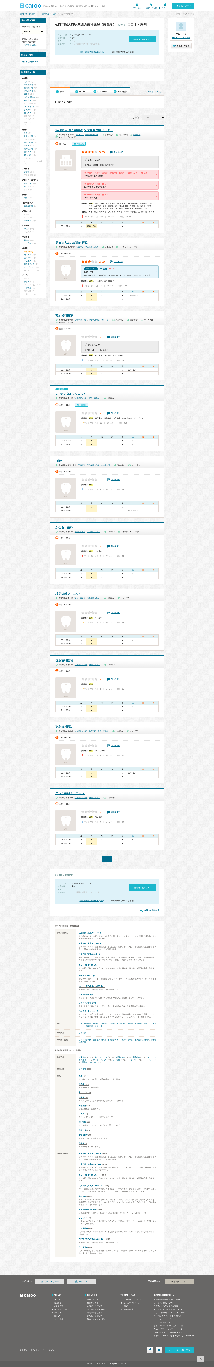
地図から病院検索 (151, 910)
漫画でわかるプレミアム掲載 (166, 1306)
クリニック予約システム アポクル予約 (170, 1313)
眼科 (26, 198)
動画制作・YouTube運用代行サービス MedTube (174, 1336)
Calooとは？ (59, 1299)
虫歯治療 (82, 1057)
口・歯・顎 (131, 1060)
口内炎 (81, 1114)
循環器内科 (28, 88)
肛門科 (26, 186)
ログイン (165, 8)
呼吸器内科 (28, 85)
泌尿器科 (27, 183)
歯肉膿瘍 (103, 1023)
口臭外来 (82, 1033)
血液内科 (27, 113)
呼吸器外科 (28, 136)
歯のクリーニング (101, 1057)
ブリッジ (82, 1218)
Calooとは (137, 8)
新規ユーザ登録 (151, 8)
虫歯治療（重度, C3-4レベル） (91, 954)
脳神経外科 (28, 149)
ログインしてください (181, 38)
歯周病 (130, 1023)
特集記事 (57, 1313)
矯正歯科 (27, 255)
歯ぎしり (98, 1026)
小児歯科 (27, 261)
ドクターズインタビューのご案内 (168, 1309)
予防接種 (27, 288)
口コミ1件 (118, 261)
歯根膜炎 (138, 1023)
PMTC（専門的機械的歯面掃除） (92, 986)
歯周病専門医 (113, 1040)
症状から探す (92, 1303)
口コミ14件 (118, 152)
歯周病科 (27, 258)
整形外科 (27, 152)
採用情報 (35, 1350)
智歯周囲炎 (121, 1023)
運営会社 (23, 1350)
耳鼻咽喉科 (28, 206)
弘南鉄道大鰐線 (30, 45)
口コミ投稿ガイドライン (131, 1299)
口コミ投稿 (58, 1319)
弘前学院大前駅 (91, 135)
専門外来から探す (94, 1313)
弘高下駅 (80, 135)
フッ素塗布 (83, 1228)
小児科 (26, 229)
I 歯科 (59, 460)
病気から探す (92, 1299)
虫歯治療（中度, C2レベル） (90, 943)
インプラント (148, 1060)
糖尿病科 (27, 100)
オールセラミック (86, 995)
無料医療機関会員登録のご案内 (167, 1299)
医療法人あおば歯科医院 (71, 242)
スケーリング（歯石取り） (89, 965)
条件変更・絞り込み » (142, 39)
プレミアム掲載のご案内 (164, 1303)
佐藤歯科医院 (64, 660)
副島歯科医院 (64, 726)
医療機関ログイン (179, 1281)
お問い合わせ (48, 1350)
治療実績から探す (94, 1306)
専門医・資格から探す (96, 1309)
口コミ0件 (115, 337)
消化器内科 (28, 91)
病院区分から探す (94, 1316)
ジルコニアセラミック (88, 1003)
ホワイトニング (99, 1060)
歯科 (55, 14)
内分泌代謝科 (29, 97)
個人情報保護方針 (128, 1309)
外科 (26, 133)
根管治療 (82, 1196)
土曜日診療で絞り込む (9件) (92, 52)
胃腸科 (26, 94)
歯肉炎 (96, 1023)
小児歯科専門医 (126, 1040)
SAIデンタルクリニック (70, 393)
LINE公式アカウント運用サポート (168, 1332)
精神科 (26, 240)
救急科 (26, 282)
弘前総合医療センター (84, 130)
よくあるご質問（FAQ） (131, 1303)
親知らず (147, 1023)
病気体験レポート (61, 1309)
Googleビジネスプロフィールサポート (170, 1329)
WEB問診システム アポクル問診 (167, 1316)
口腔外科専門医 (85, 1040)
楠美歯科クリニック (68, 594)
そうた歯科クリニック (70, 793)
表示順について (154, 91)
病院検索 (45, 14)
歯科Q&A (58, 1316)
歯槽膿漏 (87, 1023)
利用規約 (124, 1306)
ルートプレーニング (87, 976)
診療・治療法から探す (96, 1319)
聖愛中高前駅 (94, 320)
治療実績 (136, 135)
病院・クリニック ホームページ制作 (169, 1326)
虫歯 (80, 1023)
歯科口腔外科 (29, 264)
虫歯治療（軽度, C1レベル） (90, 933)
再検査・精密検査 (89, 1062)
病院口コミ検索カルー (28, 14)
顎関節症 (89, 1026)
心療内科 (27, 243)
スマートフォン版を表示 (179, 1350)
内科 (26, 82)
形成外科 (27, 155)
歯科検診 (82, 1069)
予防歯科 (136, 1057)
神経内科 (27, 110)
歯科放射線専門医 (142, 1040)
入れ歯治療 (83, 1247)
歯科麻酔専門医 (99, 1040)
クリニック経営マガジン (164, 1322)
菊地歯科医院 (64, 315)
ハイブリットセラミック (88, 1011)
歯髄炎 (112, 1023)
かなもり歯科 (64, 527)
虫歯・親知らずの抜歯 (88, 1209)
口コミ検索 (58, 1306)
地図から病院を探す (30, 62)
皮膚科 (26, 172)
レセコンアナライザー (163, 1319)
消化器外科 (28, 142)
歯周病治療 (120, 1057)
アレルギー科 (29, 107)
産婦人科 (27, 221)
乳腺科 (26, 145)
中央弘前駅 (105, 465)
